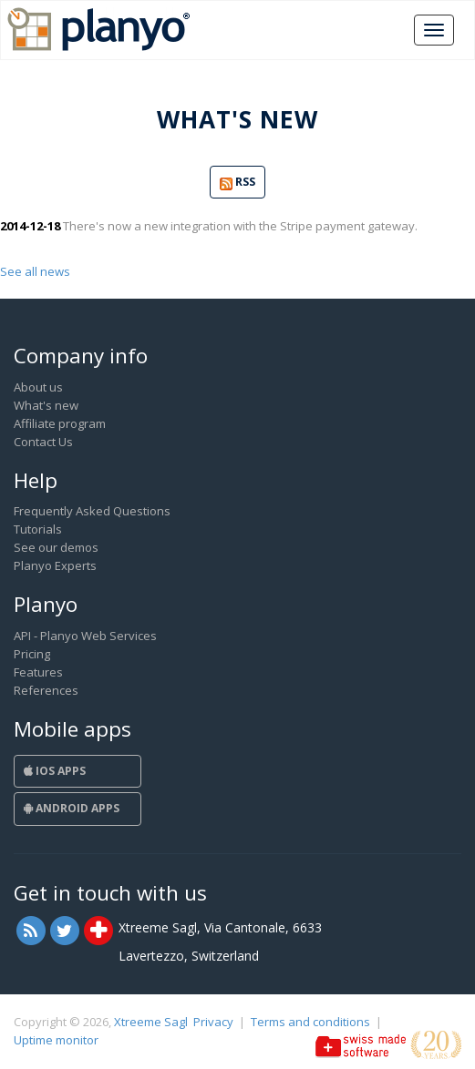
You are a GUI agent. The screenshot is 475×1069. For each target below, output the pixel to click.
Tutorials (38, 529)
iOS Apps (55, 771)
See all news (35, 271)
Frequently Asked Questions (92, 511)
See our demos (56, 547)
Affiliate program (60, 423)
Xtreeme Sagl (151, 1021)
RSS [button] (237, 182)
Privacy (213, 1021)
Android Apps (71, 808)
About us (38, 387)
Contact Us (43, 441)
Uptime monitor (56, 1040)
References (46, 690)
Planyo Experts (55, 565)
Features (38, 672)
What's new (46, 405)
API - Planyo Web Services (85, 635)
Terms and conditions (310, 1021)
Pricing (32, 654)
